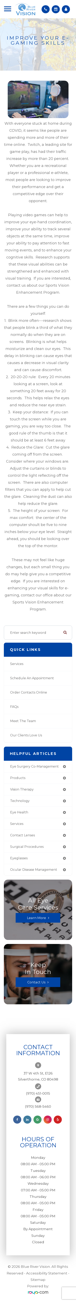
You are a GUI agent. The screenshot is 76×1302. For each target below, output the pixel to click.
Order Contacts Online (28, 692)
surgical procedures (27, 847)
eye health (19, 812)
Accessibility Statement (46, 1273)
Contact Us (36, 982)
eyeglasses (19, 858)
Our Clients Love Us (26, 735)
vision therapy (22, 789)
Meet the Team (23, 721)
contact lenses (22, 835)
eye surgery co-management (34, 766)
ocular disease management (33, 870)
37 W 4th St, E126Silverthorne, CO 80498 (38, 1076)
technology (20, 801)
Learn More (36, 918)
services (16, 824)
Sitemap (38, 1280)
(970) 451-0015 (38, 1093)
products (17, 778)
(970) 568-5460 (38, 1106)
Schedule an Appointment (32, 678)
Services (16, 664)
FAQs (14, 707)
